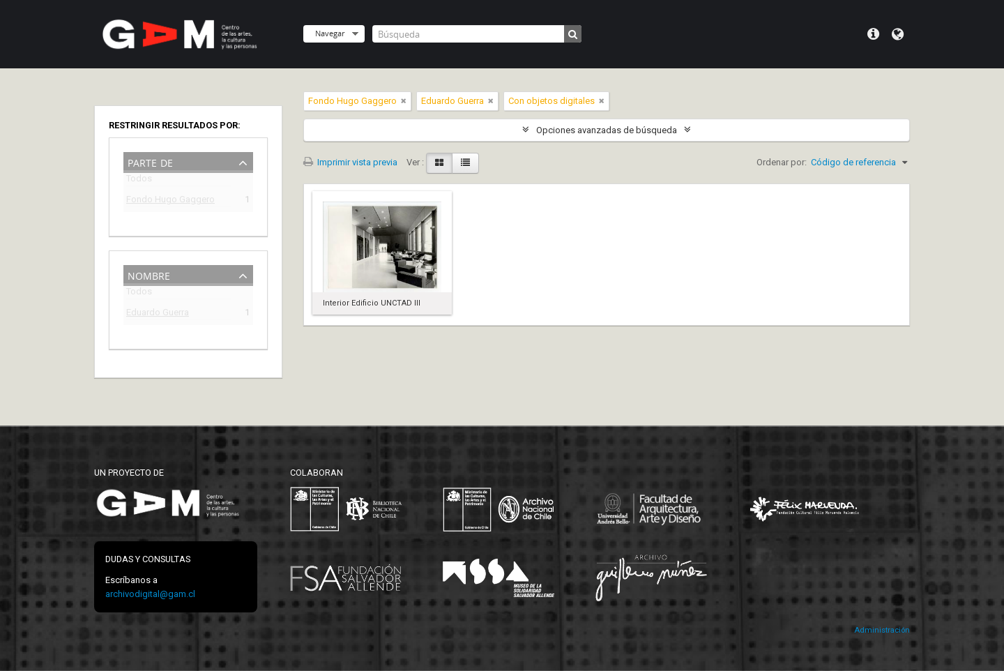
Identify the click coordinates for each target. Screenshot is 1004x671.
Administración (882, 630)
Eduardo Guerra (157, 314)
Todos (139, 181)
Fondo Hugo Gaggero (170, 201)
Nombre (149, 274)
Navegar (329, 33)
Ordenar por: (781, 162)
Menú (873, 34)
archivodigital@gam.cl (150, 594)
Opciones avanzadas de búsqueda (606, 130)
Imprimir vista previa (350, 162)
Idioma (897, 34)
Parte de (150, 161)
